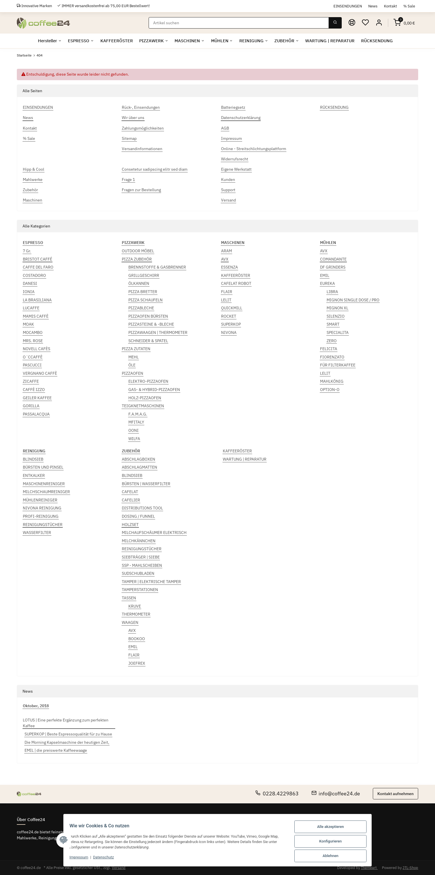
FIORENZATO (332, 357)
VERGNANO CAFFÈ (40, 373)
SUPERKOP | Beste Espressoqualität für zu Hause (68, 734)
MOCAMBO (33, 332)
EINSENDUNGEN (347, 6)
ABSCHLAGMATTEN (139, 467)
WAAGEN (130, 622)
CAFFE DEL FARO (38, 267)
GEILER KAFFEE (37, 397)
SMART (333, 324)
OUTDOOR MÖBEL (138, 250)
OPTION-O (329, 389)
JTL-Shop (410, 867)
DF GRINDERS (332, 267)
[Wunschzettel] (366, 23)
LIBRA (332, 291)
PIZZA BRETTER (142, 291)
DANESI (30, 283)
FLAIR (226, 291)
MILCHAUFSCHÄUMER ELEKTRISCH (154, 532)
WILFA (134, 438)
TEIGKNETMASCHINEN (143, 405)
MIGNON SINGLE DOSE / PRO (353, 300)
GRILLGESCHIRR (143, 275)
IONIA (29, 291)
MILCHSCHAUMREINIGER (46, 491)
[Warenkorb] (404, 23)
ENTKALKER (34, 475)
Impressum (75, 858)
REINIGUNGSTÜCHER (42, 524)
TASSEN (129, 597)
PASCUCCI (32, 365)
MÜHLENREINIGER (40, 500)
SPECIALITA (338, 332)
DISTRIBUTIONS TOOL (142, 508)
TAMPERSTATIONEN (140, 589)
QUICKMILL (231, 308)
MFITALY (136, 422)
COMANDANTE (333, 259)
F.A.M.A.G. (137, 414)
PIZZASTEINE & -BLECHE (151, 324)
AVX (224, 259)
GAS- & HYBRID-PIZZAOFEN (154, 389)
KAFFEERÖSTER (235, 275)
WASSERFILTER (37, 532)
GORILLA (31, 405)
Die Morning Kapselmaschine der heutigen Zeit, (67, 742)
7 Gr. (27, 250)
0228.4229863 (277, 793)
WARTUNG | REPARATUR (244, 459)
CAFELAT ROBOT (236, 283)
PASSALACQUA (36, 414)
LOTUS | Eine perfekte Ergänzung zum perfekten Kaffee (65, 723)
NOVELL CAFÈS (36, 348)
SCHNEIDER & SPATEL (148, 340)
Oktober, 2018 (36, 705)
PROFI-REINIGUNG (40, 516)
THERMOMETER (136, 614)
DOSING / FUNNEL (138, 516)
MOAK (28, 324)
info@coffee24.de (335, 793)
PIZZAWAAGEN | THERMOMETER (157, 332)
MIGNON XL (337, 308)
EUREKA (327, 283)
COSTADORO (34, 275)
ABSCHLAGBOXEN (138, 459)
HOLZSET (130, 524)
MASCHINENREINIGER (44, 483)
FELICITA (328, 348)
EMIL (324, 275)
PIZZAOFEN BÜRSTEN (148, 316)
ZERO (332, 340)
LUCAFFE (31, 308)
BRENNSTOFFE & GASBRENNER (157, 267)
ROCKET (228, 316)
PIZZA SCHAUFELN (145, 300)
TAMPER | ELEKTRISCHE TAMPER (151, 581)
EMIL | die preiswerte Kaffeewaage (56, 750)
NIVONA (228, 332)
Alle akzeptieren (334, 828)
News (372, 6)
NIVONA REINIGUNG (42, 508)
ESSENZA (229, 267)
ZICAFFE (31, 381)
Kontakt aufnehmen (395, 793)
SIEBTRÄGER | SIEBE (141, 557)
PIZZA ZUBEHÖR (137, 259)
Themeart (369, 867)
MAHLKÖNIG (331, 381)
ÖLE (131, 365)
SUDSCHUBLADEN (138, 573)
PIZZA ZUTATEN (136, 348)
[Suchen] (239, 23)
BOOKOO (136, 638)
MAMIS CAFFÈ (35, 316)
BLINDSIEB (33, 459)
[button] (379, 23)
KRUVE (134, 606)
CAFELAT (130, 491)
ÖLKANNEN (138, 283)
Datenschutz (100, 858)
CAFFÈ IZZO (34, 389)
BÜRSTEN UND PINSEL (43, 467)
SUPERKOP (231, 324)
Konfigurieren (334, 842)
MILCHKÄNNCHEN (138, 540)
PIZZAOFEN (132, 373)
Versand (119, 867)
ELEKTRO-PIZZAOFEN (148, 381)
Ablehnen (334, 856)
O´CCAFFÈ (33, 357)
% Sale (409, 6)
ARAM (226, 250)
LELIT (226, 300)
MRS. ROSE (33, 340)
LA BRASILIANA (37, 300)
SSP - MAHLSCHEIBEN (142, 565)
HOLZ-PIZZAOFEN (144, 397)
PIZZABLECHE (141, 308)
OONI (133, 430)
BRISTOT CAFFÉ (37, 259)
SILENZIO (336, 316)
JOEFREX (136, 663)
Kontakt (390, 6)
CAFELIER (131, 500)
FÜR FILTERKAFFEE (337, 365)
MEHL (133, 357)
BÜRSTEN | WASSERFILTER (146, 483)
